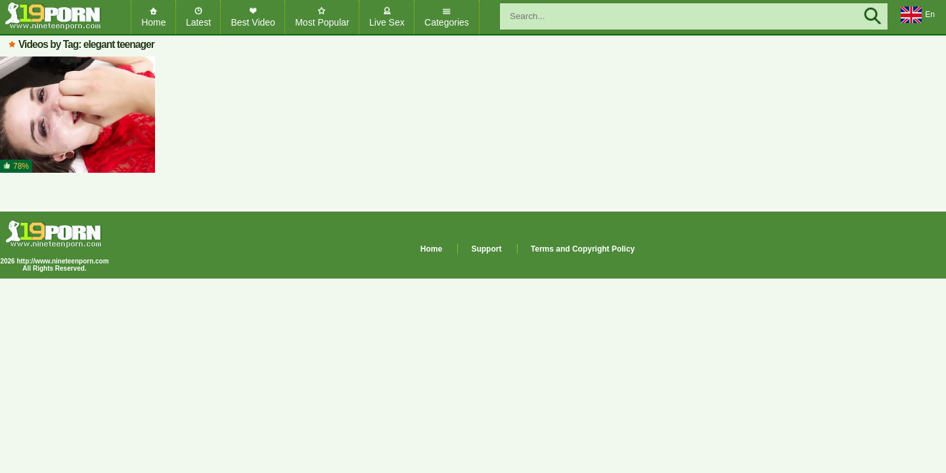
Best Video (253, 22)
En (918, 15)
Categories (446, 22)
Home (153, 22)
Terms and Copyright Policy (583, 249)
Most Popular (322, 22)
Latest (198, 22)
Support (486, 249)
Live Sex (387, 22)
